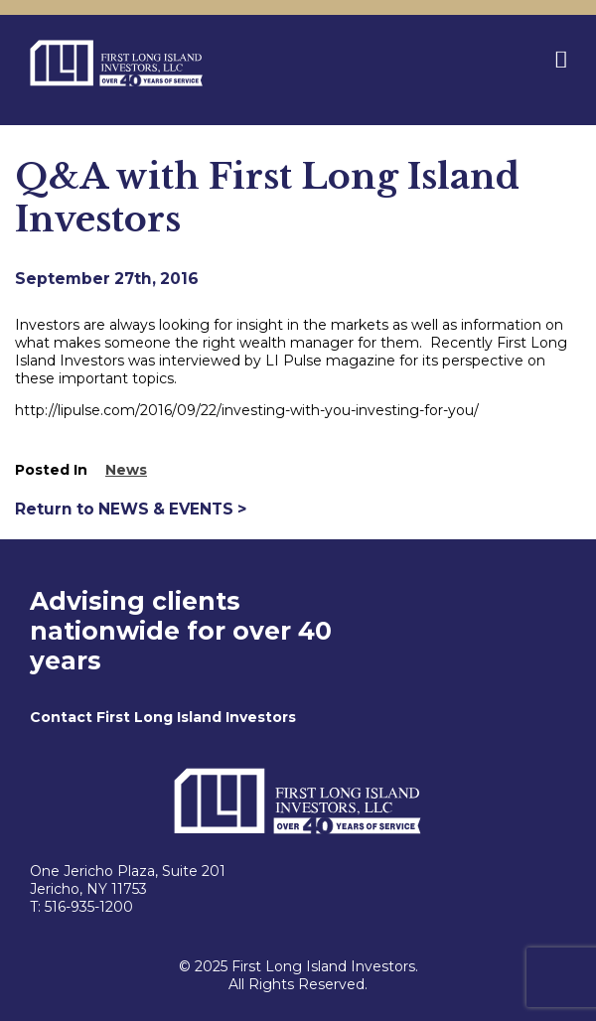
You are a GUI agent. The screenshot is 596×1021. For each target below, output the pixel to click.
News (126, 470)
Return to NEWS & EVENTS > (130, 509)
